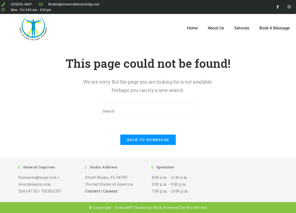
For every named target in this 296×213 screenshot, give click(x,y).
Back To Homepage (148, 139)
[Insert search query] (148, 111)
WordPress (196, 207)
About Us (216, 28)
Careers (110, 190)
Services (241, 28)
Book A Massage (274, 28)
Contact (92, 190)
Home (192, 28)
